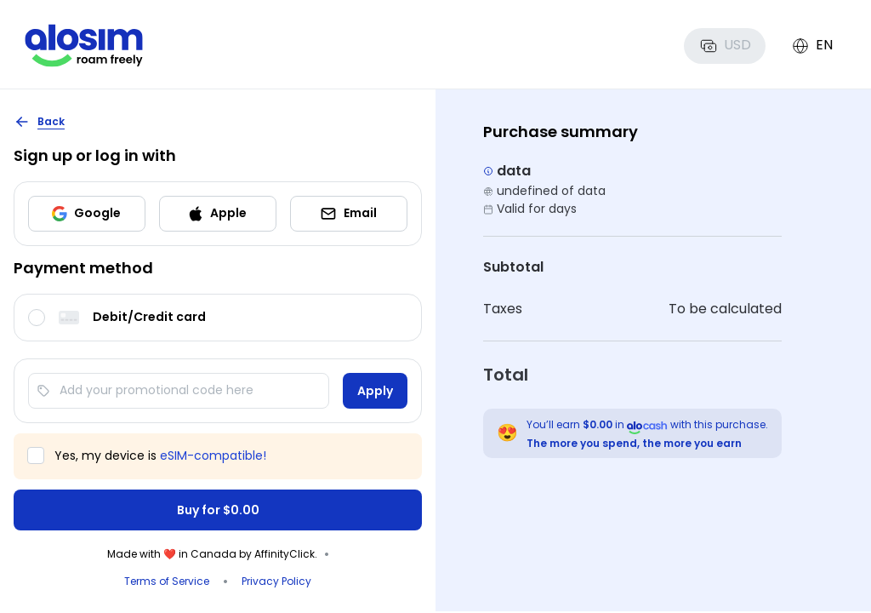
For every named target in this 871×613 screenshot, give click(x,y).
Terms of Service (166, 581)
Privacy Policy (276, 581)
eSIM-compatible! (213, 455)
